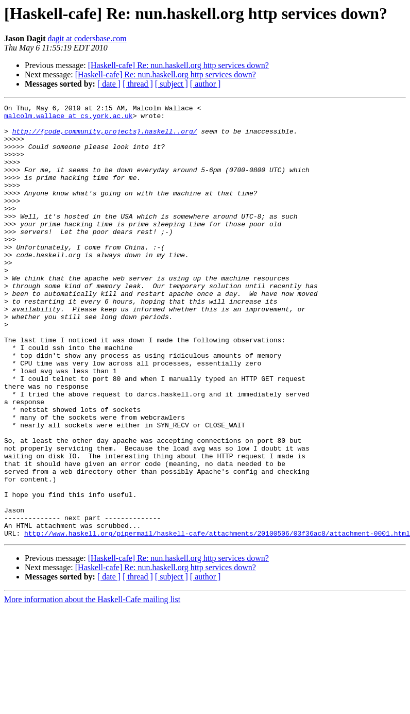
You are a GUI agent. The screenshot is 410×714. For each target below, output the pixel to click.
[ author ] (205, 83)
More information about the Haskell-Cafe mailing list (92, 686)
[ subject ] (171, 83)
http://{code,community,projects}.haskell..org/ (104, 137)
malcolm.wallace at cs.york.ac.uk (68, 118)
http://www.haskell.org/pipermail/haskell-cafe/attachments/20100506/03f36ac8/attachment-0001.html (217, 619)
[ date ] (109, 83)
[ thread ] (138, 83)
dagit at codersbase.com (86, 38)
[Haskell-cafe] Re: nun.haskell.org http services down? (178, 65)
